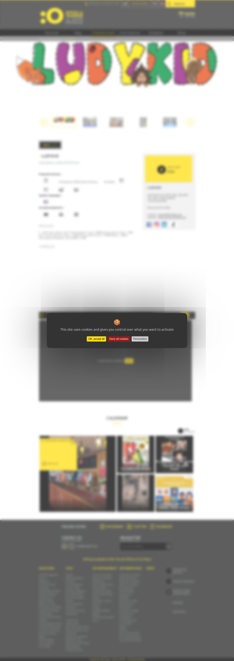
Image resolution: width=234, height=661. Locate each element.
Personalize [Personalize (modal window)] (140, 338)
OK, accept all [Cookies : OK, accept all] (96, 338)
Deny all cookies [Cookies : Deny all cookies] (118, 338)
